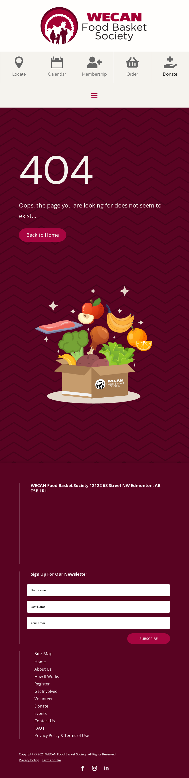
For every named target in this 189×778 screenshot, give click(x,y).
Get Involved (46, 691)
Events (40, 713)
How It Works (46, 676)
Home (40, 662)
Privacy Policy (47, 735)
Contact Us (44, 720)
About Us (43, 669)
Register (42, 684)
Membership (94, 74)
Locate (19, 74)
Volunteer (43, 698)
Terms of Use (76, 735)
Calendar (57, 74)
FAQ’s (39, 728)
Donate (170, 74)
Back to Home (42, 235)
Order (132, 74)
